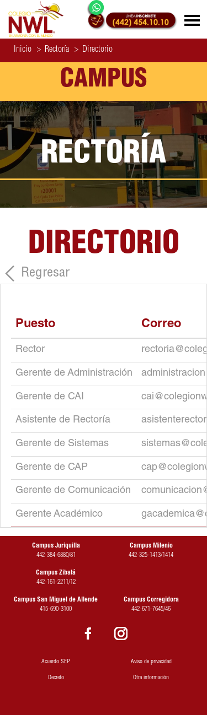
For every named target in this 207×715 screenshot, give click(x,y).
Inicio (22, 50)
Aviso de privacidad (151, 662)
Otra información (151, 678)
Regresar (45, 273)
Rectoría (53, 50)
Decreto (56, 678)
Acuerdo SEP (55, 662)
